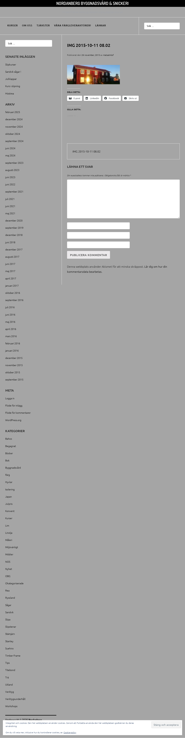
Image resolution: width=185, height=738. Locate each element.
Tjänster (43, 25)
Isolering (10, 489)
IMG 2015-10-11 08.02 (87, 151)
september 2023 (14, 162)
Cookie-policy (70, 732)
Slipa (7, 619)
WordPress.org (13, 420)
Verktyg (9, 691)
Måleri (8, 540)
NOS (7, 561)
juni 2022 (10, 184)
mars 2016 (11, 336)
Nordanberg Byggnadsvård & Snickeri (92, 3)
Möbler (9, 554)
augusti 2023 (12, 170)
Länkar (100, 25)
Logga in (9, 398)
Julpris (8, 503)
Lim (7, 525)
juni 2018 (10, 242)
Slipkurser (10, 64)
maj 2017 (10, 271)
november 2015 (14, 365)
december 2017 (14, 249)
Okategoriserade (14, 583)
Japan (8, 496)
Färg (7, 474)
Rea (7, 590)
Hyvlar (8, 482)
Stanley (9, 641)
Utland (9, 684)
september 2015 (14, 379)
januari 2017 (12, 285)
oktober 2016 (12, 292)
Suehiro (9, 648)
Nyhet (8, 569)
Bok (7, 460)
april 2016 (10, 329)
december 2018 (14, 235)
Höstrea (9, 93)
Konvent (9, 511)
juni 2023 (10, 177)
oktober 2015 (12, 372)
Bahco (8, 438)
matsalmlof (108, 55)
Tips (7, 662)
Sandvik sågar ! (13, 71)
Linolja (8, 532)
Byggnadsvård (13, 467)
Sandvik (9, 612)
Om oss (27, 25)
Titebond (10, 670)
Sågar (8, 605)
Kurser (12, 25)
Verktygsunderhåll (15, 699)
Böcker (9, 453)
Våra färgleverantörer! (72, 25)
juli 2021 (10, 199)
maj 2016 (10, 321)
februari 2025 (12, 112)
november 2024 (14, 126)
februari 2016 (12, 343)
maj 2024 (10, 155)
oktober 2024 (12, 133)
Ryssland (10, 597)
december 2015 (14, 358)
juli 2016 (10, 307)
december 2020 (14, 220)
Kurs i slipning (12, 86)
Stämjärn (10, 634)
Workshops (11, 706)
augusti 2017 (12, 256)
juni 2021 (10, 206)
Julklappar (11, 79)
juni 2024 (10, 148)
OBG (7, 576)
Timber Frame (12, 655)
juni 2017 (10, 264)
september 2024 (14, 141)
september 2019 (14, 227)
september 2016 (14, 300)
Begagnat (10, 446)
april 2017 (10, 278)
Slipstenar (10, 626)
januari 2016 (12, 350)
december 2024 (14, 119)
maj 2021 (10, 213)
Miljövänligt (11, 547)
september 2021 (14, 191)
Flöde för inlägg (13, 405)
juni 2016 (10, 314)
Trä (7, 677)
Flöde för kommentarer (18, 412)
